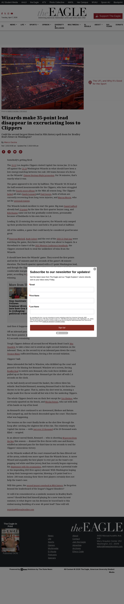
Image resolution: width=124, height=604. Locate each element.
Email (32, 285)
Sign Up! (62, 328)
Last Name (34, 307)
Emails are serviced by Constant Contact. (53, 321)
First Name (34, 296)
